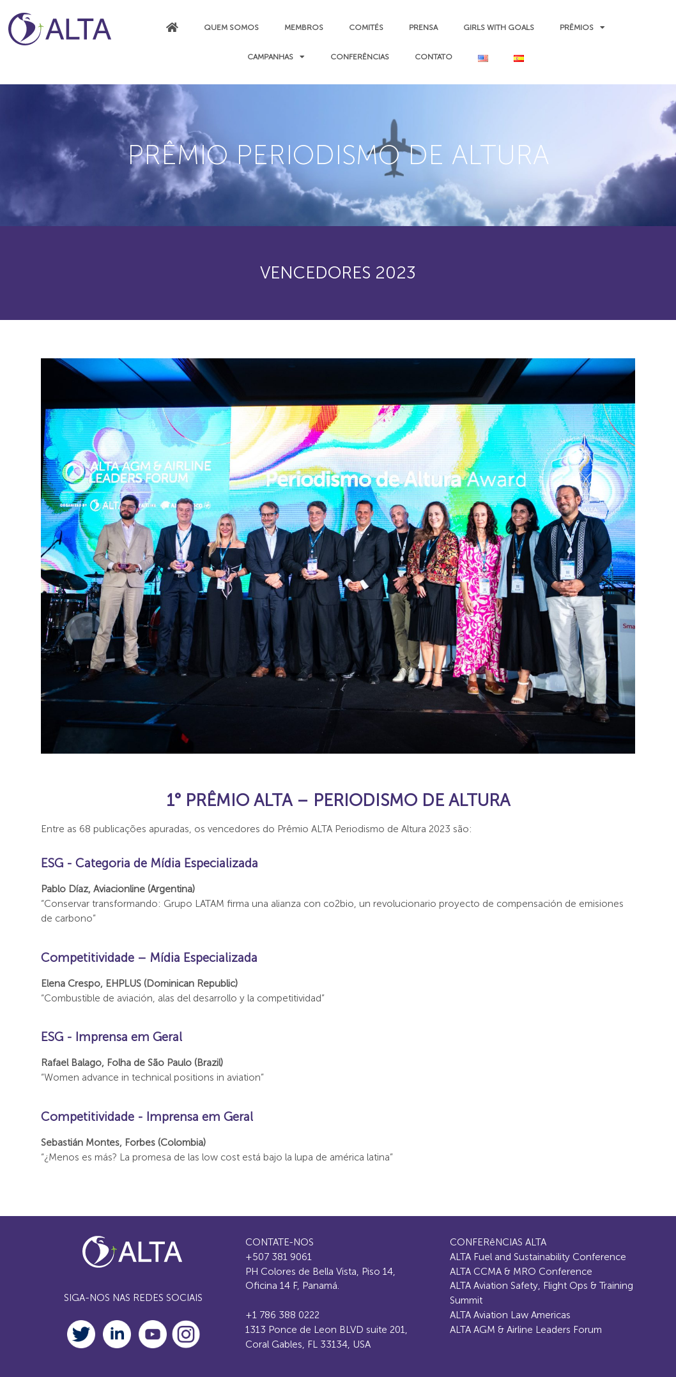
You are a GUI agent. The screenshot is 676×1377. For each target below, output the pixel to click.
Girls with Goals (498, 27)
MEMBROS (303, 27)
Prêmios (582, 27)
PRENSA (423, 27)
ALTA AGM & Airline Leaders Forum (526, 1329)
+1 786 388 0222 (282, 1315)
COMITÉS (366, 27)
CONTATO (433, 56)
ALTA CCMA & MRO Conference (521, 1271)
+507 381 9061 (278, 1257)
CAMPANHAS (276, 57)
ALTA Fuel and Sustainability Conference (538, 1257)
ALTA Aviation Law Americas (510, 1315)
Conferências (359, 56)
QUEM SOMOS (231, 27)
